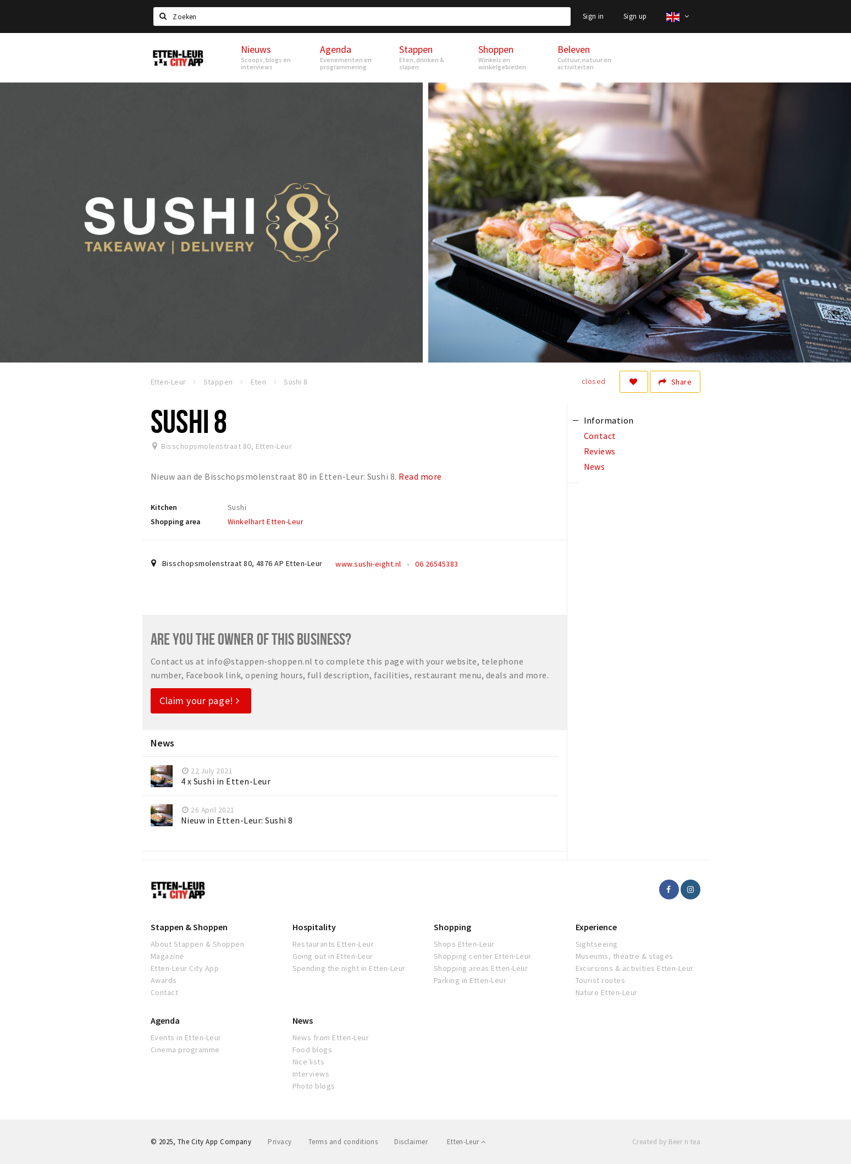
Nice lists (308, 1062)
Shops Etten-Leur (464, 944)
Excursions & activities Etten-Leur (635, 968)
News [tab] (594, 466)
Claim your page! (199, 700)
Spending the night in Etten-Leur (349, 968)
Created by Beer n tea (666, 1141)
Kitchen (164, 507)
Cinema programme (185, 1050)
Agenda (165, 1020)
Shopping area (176, 521)
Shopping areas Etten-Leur (481, 968)
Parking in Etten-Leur (470, 980)
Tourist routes (601, 980)
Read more (420, 476)
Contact (164, 992)
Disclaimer (411, 1141)
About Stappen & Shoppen (197, 944)
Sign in (593, 16)
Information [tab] (609, 420)
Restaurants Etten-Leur (333, 944)
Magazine (167, 956)
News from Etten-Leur (330, 1037)
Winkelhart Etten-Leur (265, 521)
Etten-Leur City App (185, 968)
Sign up (635, 16)
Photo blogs (313, 1086)
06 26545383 (436, 564)
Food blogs (312, 1050)
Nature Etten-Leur (607, 992)
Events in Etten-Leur (186, 1037)
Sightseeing (597, 944)
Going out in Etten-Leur (332, 956)
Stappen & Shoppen (189, 926)
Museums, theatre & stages (624, 956)
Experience (596, 926)
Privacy (279, 1141)
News (302, 1020)
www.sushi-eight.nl (368, 564)
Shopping (452, 926)
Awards (164, 980)
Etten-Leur (466, 1141)
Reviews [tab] (600, 451)
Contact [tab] (600, 435)
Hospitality (314, 926)
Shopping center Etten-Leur (482, 956)
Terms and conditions (343, 1141)
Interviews (311, 1074)
